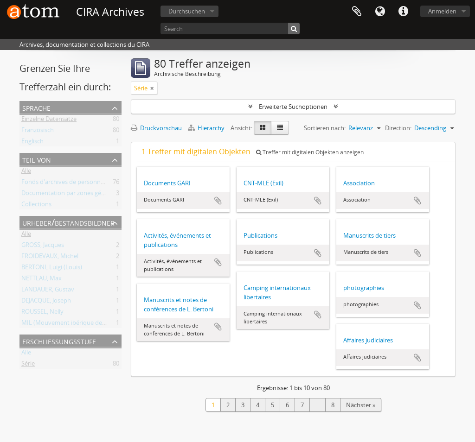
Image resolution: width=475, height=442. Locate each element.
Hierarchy (207, 128)
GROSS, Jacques (42, 246)
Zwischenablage (356, 11)
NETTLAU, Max (41, 280)
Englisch (32, 143)
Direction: (398, 128)
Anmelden (442, 11)
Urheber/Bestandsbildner (68, 222)
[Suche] (294, 28)
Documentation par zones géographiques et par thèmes (98, 194)
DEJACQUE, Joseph (46, 302)
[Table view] (280, 128)
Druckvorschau (156, 128)
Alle (26, 172)
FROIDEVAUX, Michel (49, 257)
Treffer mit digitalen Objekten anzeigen (310, 152)
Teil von (36, 159)
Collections (36, 206)
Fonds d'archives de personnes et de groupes (83, 183)
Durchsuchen (186, 11)
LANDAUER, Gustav (47, 291)
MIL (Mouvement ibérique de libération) (76, 324)
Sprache (380, 11)
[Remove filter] (152, 88)
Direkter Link (403, 11)
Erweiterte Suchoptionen (293, 106)
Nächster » (360, 405)
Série (28, 365)
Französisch (37, 131)
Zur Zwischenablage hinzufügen (218, 200)
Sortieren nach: (325, 128)
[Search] (230, 28)
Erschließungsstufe (59, 341)
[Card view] (262, 128)
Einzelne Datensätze (49, 120)
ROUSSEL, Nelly (42, 313)
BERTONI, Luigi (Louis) (51, 269)
